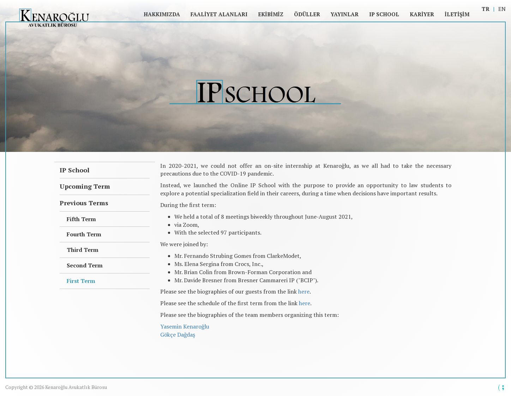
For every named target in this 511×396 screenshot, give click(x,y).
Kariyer (422, 14)
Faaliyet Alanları (219, 14)
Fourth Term (84, 234)
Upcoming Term (85, 186)
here (303, 291)
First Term (81, 281)
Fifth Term (81, 219)
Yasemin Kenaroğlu (184, 326)
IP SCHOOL (384, 14)
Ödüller (307, 14)
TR (485, 8)
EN (502, 8)
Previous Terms (84, 203)
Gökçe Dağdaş (177, 334)
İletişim (457, 14)
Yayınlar (345, 14)
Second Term (85, 265)
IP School (74, 170)
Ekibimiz (270, 14)
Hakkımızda (162, 14)
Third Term (82, 250)
